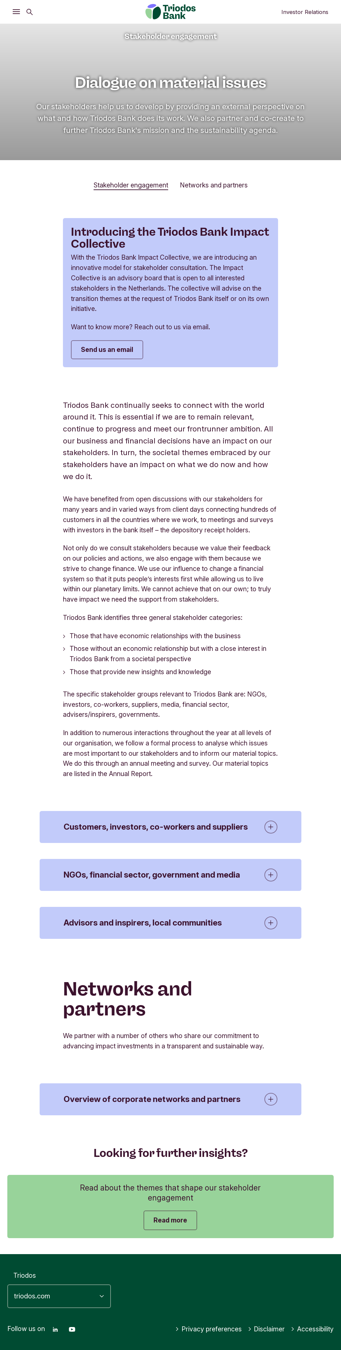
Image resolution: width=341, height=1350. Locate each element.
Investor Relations (304, 12)
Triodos (24, 1275)
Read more (170, 1220)
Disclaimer (266, 1329)
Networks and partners (214, 185)
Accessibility (312, 1329)
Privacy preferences (208, 1329)
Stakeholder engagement (131, 185)
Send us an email (107, 350)
